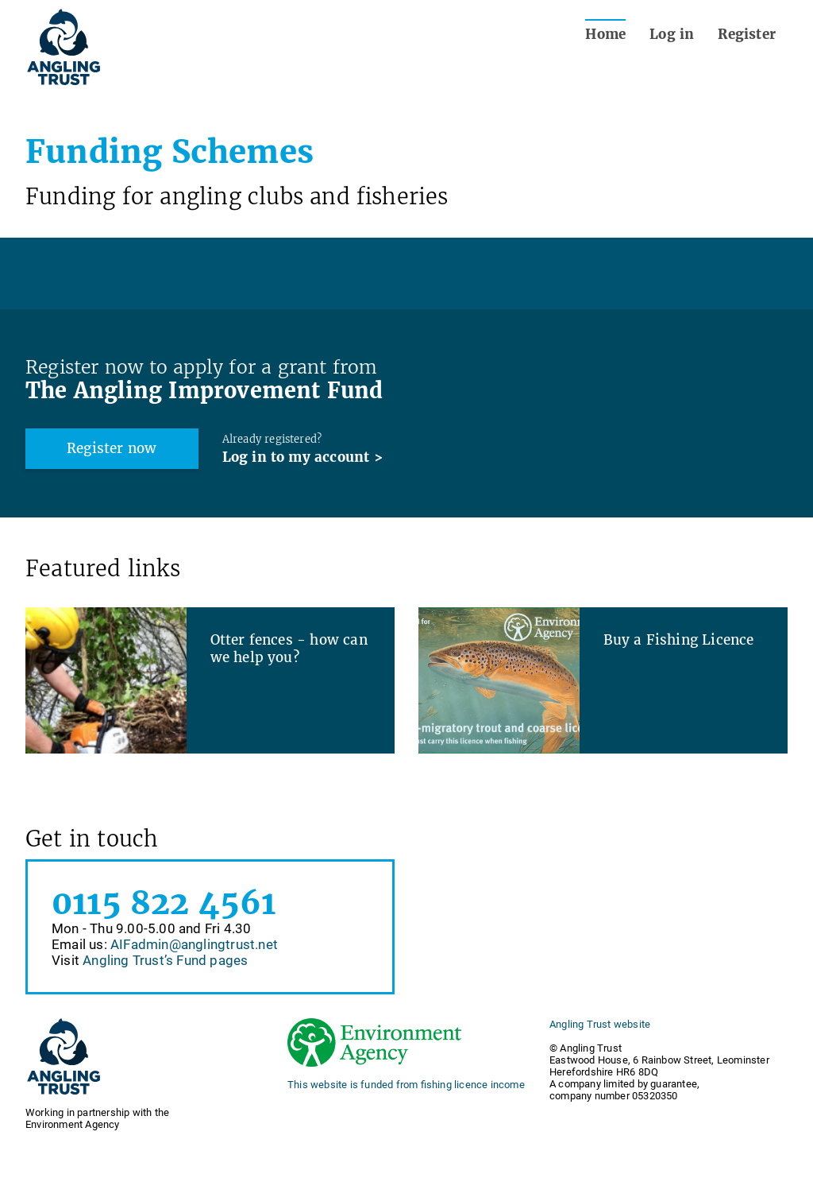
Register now (111, 448)
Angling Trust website (599, 1024)
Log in (671, 34)
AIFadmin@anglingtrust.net (194, 944)
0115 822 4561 (164, 903)
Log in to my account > (302, 457)
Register (747, 34)
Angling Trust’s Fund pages (165, 960)
